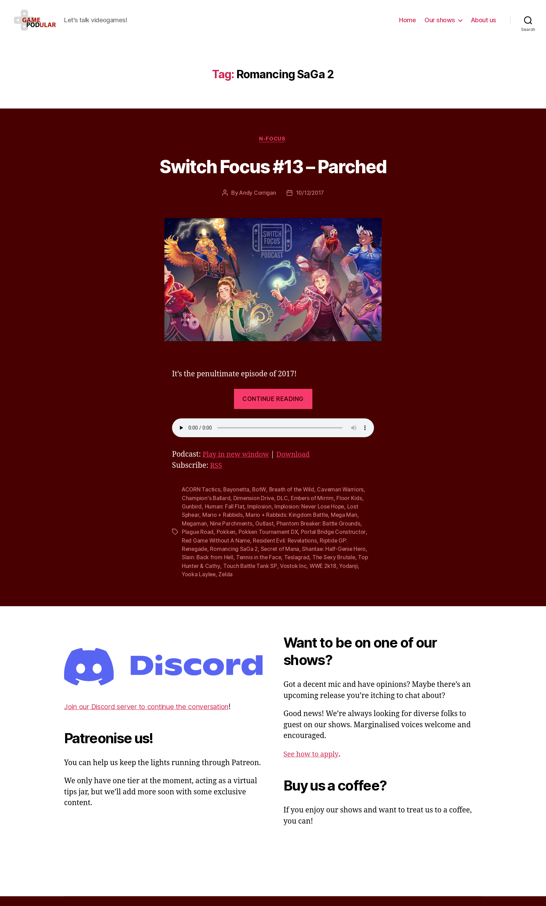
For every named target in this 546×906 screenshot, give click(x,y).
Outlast (265, 534)
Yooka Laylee (199, 584)
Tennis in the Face (260, 567)
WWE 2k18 (324, 575)
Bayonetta (237, 500)
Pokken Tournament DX (269, 542)
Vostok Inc (293, 575)
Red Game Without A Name (217, 550)
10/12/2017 (310, 204)
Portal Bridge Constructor (335, 542)
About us (483, 25)
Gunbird (192, 517)
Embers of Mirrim (314, 509)
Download (298, 466)
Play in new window (238, 466)
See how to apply (312, 764)
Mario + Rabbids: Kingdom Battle (288, 525)
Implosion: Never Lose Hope (311, 517)
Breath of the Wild (293, 500)
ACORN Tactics (201, 500)
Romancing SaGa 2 (235, 559)
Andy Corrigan (256, 204)
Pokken (226, 542)
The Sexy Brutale (336, 567)
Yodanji (350, 575)
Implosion (260, 517)
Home (407, 25)
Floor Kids (351, 509)
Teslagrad (298, 567)
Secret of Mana (281, 559)
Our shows (439, 25)
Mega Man (346, 525)
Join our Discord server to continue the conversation (152, 716)
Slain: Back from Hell (208, 567)
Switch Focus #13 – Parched (273, 176)
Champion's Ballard (206, 509)
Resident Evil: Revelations (287, 550)
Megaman (194, 534)
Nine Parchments (232, 534)
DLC (283, 509)
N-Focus (273, 150)
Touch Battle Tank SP (250, 575)
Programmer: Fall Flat (225, 517)
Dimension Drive (254, 509)
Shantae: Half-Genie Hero (336, 559)
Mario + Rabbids (223, 525)
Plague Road (198, 542)
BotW (260, 500)
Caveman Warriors (343, 500)
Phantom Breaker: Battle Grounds (321, 534)
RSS (216, 477)
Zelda (226, 584)
